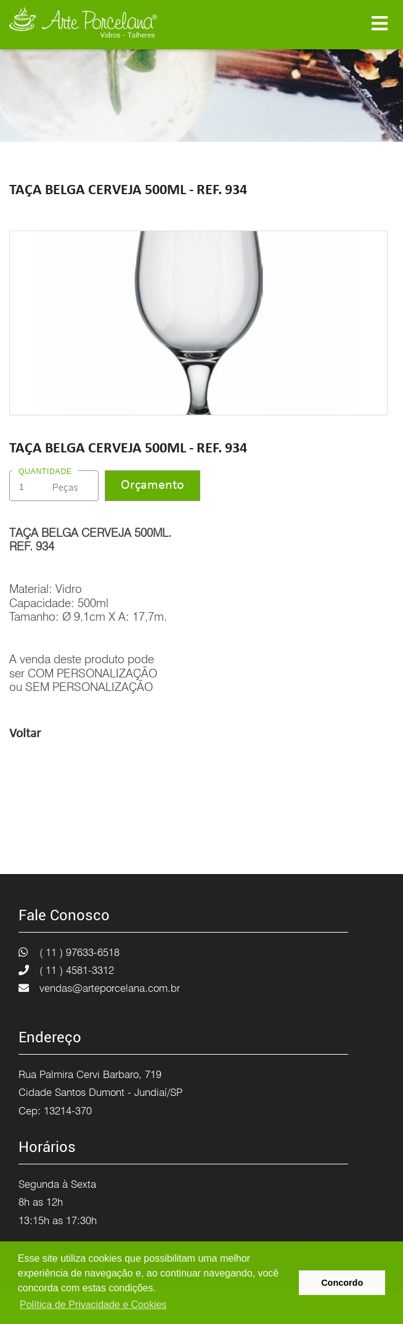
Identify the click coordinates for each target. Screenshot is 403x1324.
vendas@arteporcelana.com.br (109, 988)
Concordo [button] (342, 1283)
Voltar (25, 733)
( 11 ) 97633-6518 (79, 952)
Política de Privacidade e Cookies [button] (93, 1304)
